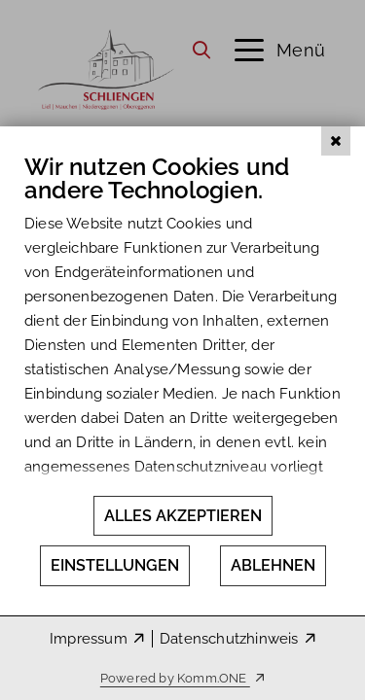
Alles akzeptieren (183, 516)
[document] (182, 330)
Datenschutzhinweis (229, 639)
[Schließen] (335, 154)
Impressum (89, 639)
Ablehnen (273, 565)
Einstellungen (115, 565)
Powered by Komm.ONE (175, 678)
